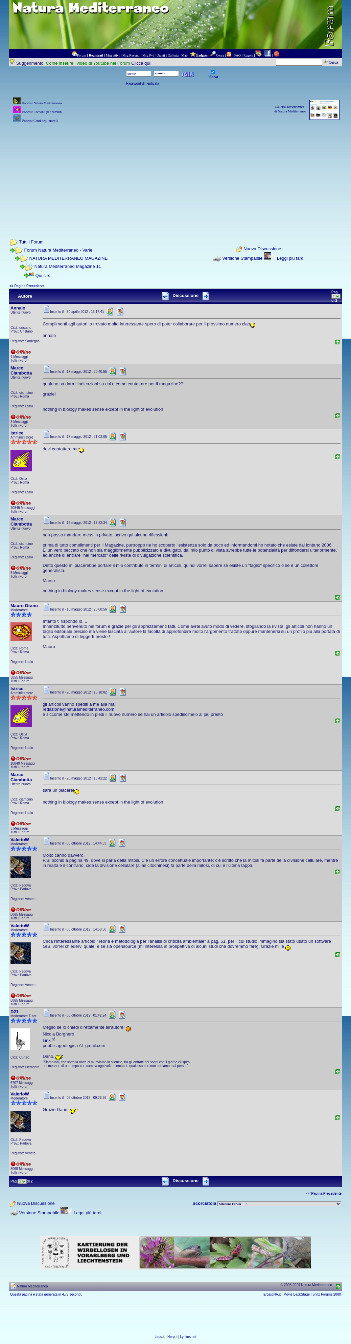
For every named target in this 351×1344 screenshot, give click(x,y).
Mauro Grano (24, 605)
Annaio (17, 308)
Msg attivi (113, 55)
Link (49, 1040)
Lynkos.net (188, 1337)
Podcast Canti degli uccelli (40, 121)
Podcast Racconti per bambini (42, 112)
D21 (14, 1011)
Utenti (161, 55)
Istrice (16, 432)
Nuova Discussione (262, 249)
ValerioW (19, 839)
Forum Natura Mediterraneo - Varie (58, 250)
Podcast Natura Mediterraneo (42, 103)
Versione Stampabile (242, 258)
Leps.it (159, 1337)
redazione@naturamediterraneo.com (78, 709)
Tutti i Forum (31, 241)
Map (184, 55)
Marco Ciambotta (21, 370)
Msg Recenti (131, 55)
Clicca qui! (141, 63)
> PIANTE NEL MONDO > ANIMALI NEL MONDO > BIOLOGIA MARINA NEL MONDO (279, 1203)
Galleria (173, 55)
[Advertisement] (175, 171)
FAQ (237, 55)
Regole (248, 55)
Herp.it (172, 1337)
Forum (81, 55)
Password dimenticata (142, 83)
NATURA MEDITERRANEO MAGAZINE (68, 258)
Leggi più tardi (291, 258)
